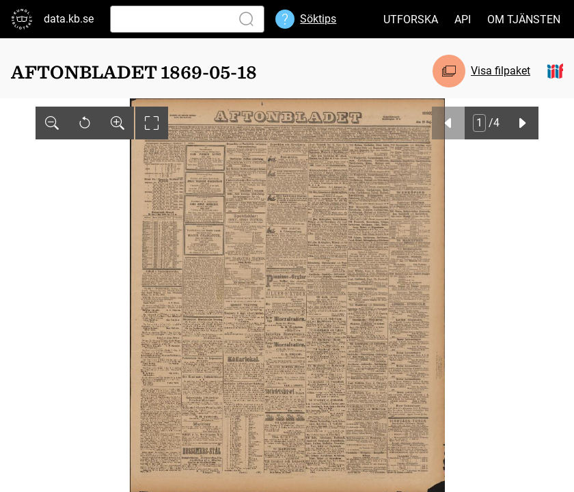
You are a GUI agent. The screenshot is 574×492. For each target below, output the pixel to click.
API (462, 19)
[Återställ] (84, 123)
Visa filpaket (500, 70)
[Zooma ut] (52, 123)
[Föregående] (448, 123)
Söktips (318, 18)
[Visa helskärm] (151, 123)
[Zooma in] (117, 123)
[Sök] (168, 19)
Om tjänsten (523, 19)
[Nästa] (522, 123)
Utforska (410, 19)
